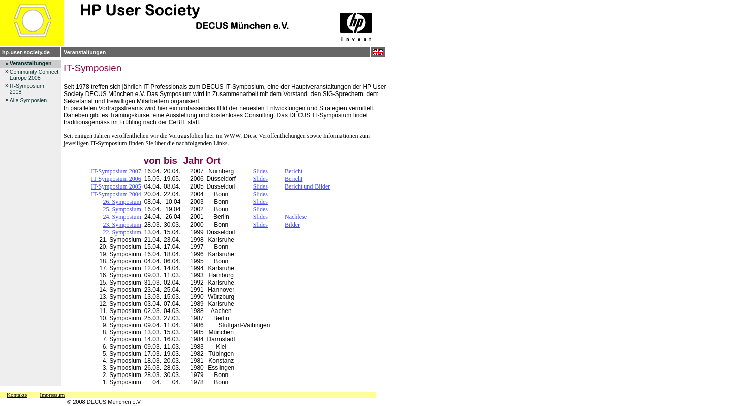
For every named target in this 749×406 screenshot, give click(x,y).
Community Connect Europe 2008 (34, 75)
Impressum (52, 395)
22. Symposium (122, 232)
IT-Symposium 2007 (116, 171)
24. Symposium (122, 217)
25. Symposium (122, 209)
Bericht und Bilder (307, 186)
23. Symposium (122, 224)
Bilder (292, 224)
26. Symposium (122, 201)
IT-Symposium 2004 (116, 194)
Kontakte (17, 395)
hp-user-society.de (26, 52)
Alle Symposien (28, 100)
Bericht (293, 171)
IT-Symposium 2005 (116, 186)
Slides (260, 171)
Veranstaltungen (85, 52)
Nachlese (296, 217)
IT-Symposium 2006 (116, 178)
